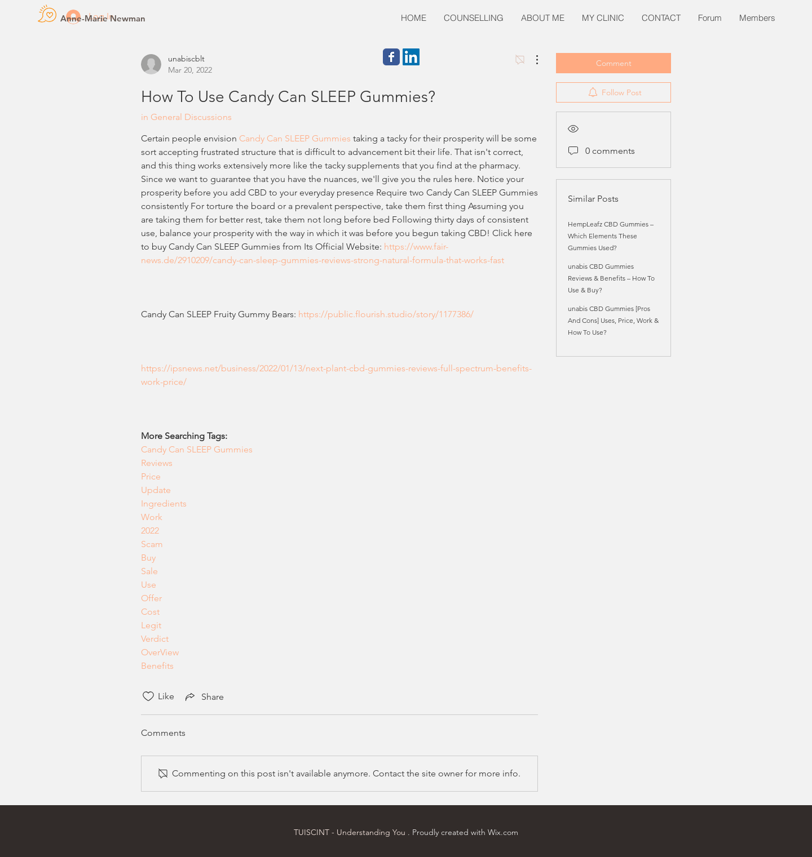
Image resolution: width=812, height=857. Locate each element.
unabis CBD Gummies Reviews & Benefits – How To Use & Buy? (611, 278)
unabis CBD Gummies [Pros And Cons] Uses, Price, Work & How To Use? (613, 320)
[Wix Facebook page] (391, 56)
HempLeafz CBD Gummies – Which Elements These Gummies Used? (611, 236)
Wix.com (503, 832)
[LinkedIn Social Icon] (411, 56)
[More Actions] (531, 59)
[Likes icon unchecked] (148, 696)
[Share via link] (203, 696)
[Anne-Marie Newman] (102, 18)
